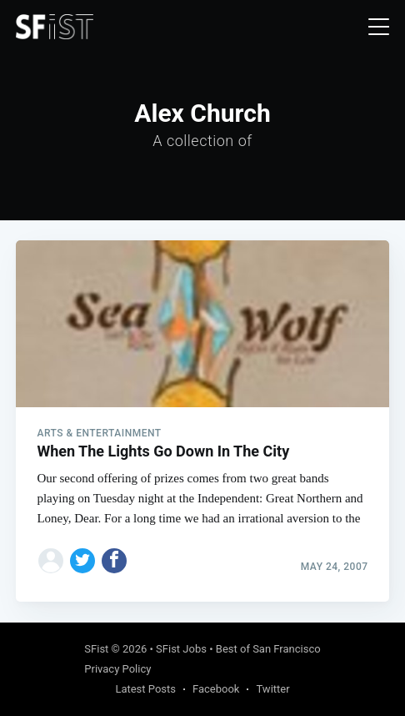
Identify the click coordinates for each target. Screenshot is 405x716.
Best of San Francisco (268, 649)
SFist (96, 649)
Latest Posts (145, 689)
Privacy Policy (117, 669)
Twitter (272, 689)
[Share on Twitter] (82, 561)
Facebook (215, 689)
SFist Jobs (181, 649)
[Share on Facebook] (114, 561)
